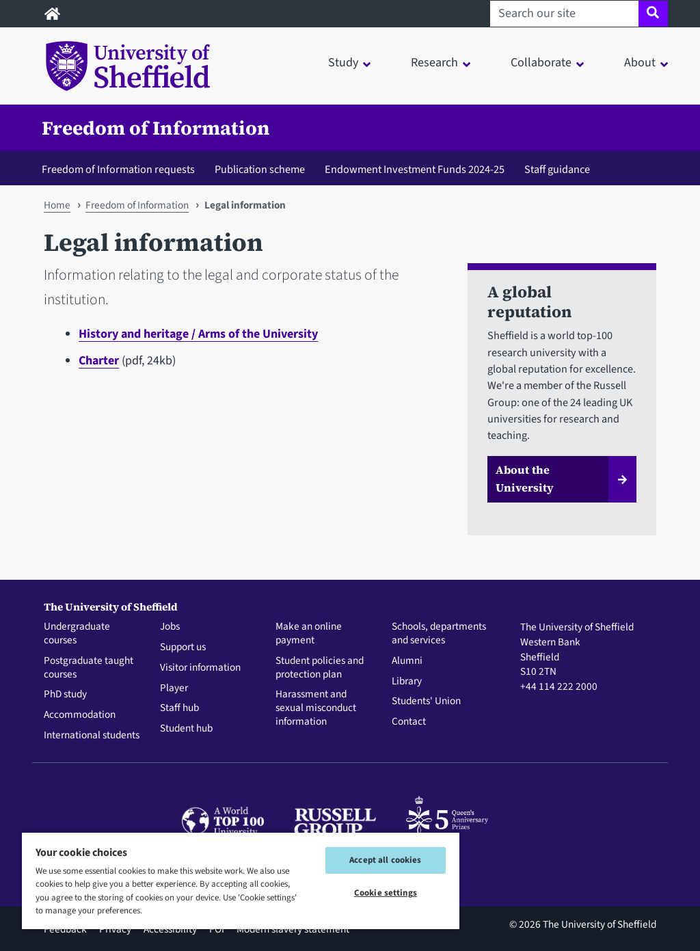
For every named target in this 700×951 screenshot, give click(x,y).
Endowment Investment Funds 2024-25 (414, 169)
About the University (525, 478)
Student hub (186, 729)
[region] (240, 880)
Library (407, 681)
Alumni (407, 661)
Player (174, 688)
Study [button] (343, 62)
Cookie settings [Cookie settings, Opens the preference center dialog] (385, 893)
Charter (99, 360)
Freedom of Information (156, 128)
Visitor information (200, 668)
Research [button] (434, 62)
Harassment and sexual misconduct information (315, 708)
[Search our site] (564, 14)
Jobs (170, 627)
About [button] (640, 62)
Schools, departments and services (439, 633)
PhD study (65, 694)
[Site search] (653, 14)
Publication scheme (260, 169)
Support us (183, 647)
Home (57, 205)
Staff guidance (557, 169)
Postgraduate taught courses (88, 668)
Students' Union (426, 701)
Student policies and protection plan (319, 668)
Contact (409, 722)
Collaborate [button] (541, 62)
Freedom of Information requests (118, 169)
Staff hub (179, 708)
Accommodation (80, 715)
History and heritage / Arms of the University (198, 334)
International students (91, 735)
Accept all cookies (385, 860)
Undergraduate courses (77, 633)
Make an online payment (308, 633)
